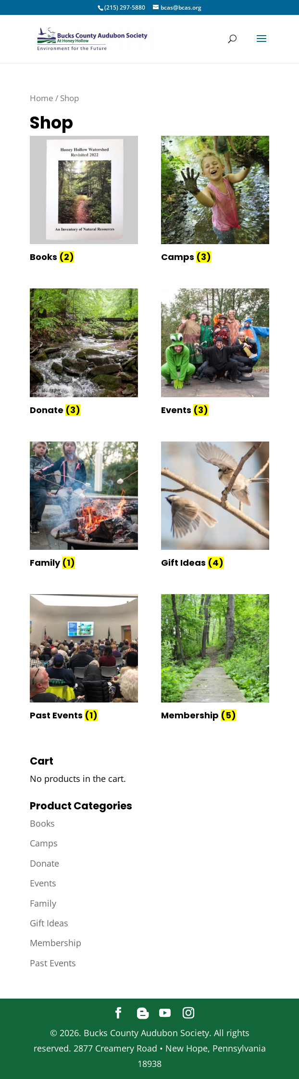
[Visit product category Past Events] (84, 659)
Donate (44, 863)
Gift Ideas (49, 923)
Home (41, 98)
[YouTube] (165, 1013)
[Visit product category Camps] (215, 201)
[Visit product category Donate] (84, 353)
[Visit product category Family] (84, 507)
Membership (55, 943)
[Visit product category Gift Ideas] (215, 507)
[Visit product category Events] (215, 353)
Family (43, 903)
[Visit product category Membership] (215, 659)
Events (43, 883)
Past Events (53, 963)
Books (42, 823)
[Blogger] (142, 1013)
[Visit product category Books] (84, 201)
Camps (44, 843)
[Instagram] (188, 1013)
